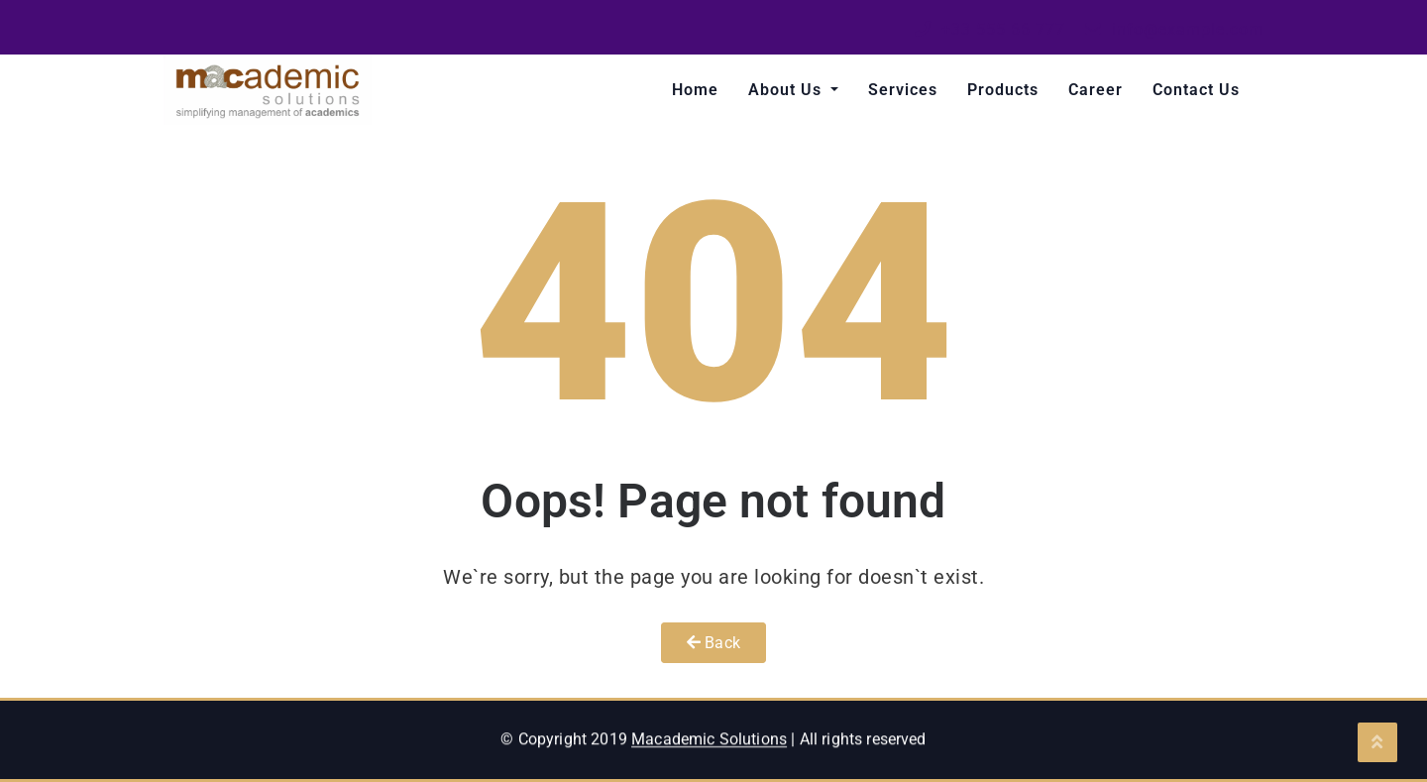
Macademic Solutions (709, 751)
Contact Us (1196, 89)
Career (1095, 89)
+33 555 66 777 (990, 29)
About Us (787, 89)
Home (695, 89)
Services (902, 89)
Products (1003, 89)
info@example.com (1174, 29)
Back (713, 642)
